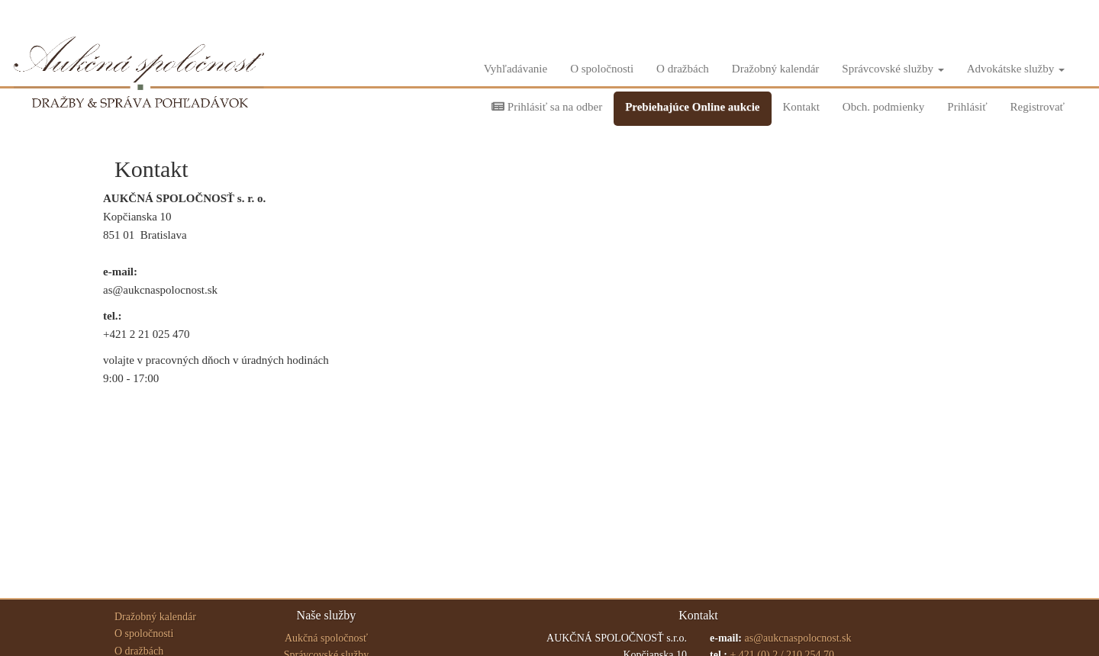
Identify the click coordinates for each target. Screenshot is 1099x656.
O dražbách (682, 69)
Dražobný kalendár (776, 69)
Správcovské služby (892, 69)
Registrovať (1037, 107)
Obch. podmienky (883, 107)
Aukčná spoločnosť (326, 638)
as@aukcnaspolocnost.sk (797, 638)
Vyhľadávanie (516, 69)
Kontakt (801, 107)
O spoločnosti (601, 69)
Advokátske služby (1016, 69)
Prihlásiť (967, 107)
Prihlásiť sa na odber (546, 107)
